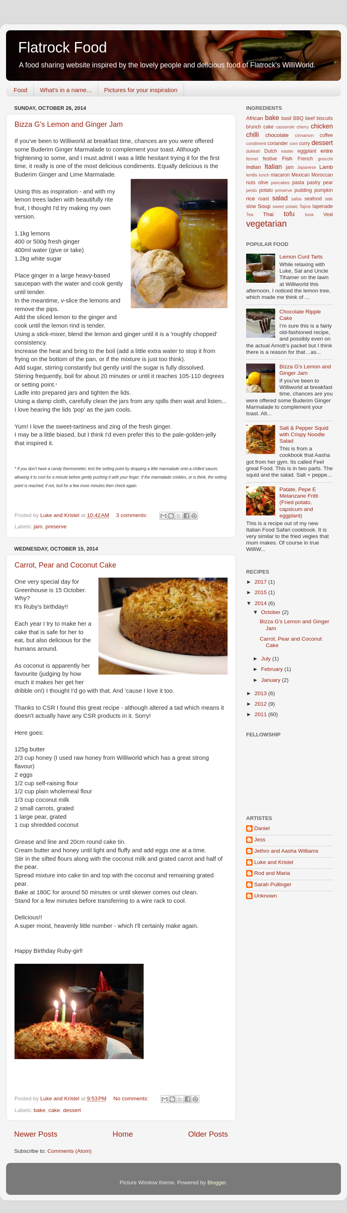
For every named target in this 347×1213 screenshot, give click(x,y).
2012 (261, 704)
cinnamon (304, 135)
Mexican (300, 175)
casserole (285, 126)
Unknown (265, 896)
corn (293, 143)
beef (310, 118)
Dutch (270, 151)
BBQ (298, 118)
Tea (249, 214)
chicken (322, 126)
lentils (251, 174)
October (271, 612)
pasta (298, 182)
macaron (280, 175)
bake (39, 1110)
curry (304, 143)
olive (263, 182)
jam (37, 526)
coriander (278, 143)
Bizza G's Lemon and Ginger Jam (69, 124)
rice (250, 199)
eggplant (306, 151)
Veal (328, 214)
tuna (309, 214)
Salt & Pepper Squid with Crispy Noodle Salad (303, 434)
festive (270, 159)
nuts (250, 182)
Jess (259, 840)
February (272, 669)
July (266, 659)
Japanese (306, 167)
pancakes (280, 182)
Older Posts (208, 1134)
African (254, 118)
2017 (261, 582)
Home (123, 1134)
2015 (261, 592)
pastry (313, 182)
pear (328, 182)
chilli (252, 134)
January (271, 680)
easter (287, 151)
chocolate (277, 135)
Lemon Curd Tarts (300, 257)
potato (266, 190)
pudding (303, 190)
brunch (253, 127)
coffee (326, 135)
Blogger (216, 1182)
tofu (289, 213)
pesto (251, 190)
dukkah (253, 151)
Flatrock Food (62, 47)
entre (326, 151)
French (305, 159)
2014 (261, 603)
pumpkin (323, 190)
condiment (256, 143)
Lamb (326, 167)
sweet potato (284, 206)
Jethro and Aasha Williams (286, 851)
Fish (287, 159)
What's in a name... (66, 89)
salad (280, 198)
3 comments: (132, 515)
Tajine (305, 206)
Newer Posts (35, 1134)
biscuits (325, 118)
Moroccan (322, 175)
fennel (252, 158)
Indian (253, 167)
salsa (296, 198)
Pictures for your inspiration (141, 89)
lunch (264, 174)
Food (20, 89)
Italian (273, 166)
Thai (268, 214)
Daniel (262, 828)
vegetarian (266, 224)
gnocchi (325, 158)
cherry (303, 126)
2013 (261, 693)
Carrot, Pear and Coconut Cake (65, 565)
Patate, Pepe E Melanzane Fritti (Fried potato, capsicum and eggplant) (298, 502)
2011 (261, 714)
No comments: (131, 1098)
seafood (313, 199)
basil (286, 118)
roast (263, 199)
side (329, 198)
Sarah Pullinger (272, 884)
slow (251, 206)
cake (54, 1110)
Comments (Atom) (70, 1151)
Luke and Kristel (273, 862)
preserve (56, 526)
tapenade (322, 206)
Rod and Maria (272, 873)
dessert (72, 1110)
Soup (264, 206)
